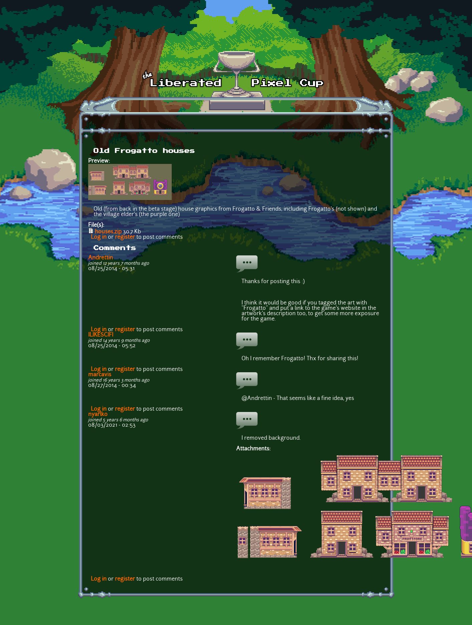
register (125, 237)
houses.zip (108, 232)
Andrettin (100, 258)
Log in (99, 237)
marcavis (99, 375)
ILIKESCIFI (100, 335)
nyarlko (98, 414)
